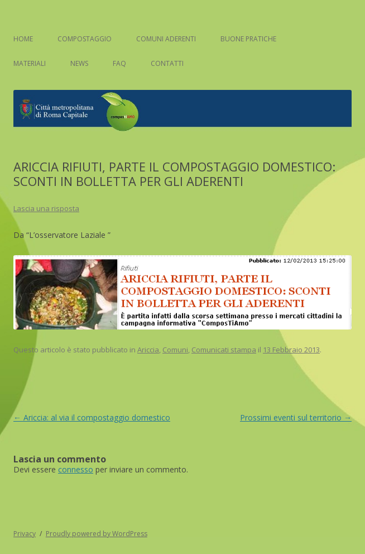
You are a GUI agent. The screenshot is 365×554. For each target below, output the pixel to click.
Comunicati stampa (223, 350)
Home (23, 39)
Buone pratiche (248, 39)
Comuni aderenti (166, 39)
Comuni (175, 350)
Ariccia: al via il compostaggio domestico (91, 417)
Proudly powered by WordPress (96, 533)
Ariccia (148, 350)
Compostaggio (84, 39)
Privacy (24, 533)
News (79, 63)
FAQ (119, 63)
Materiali (29, 63)
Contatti (167, 63)
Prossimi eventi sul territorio (296, 417)
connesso (75, 469)
